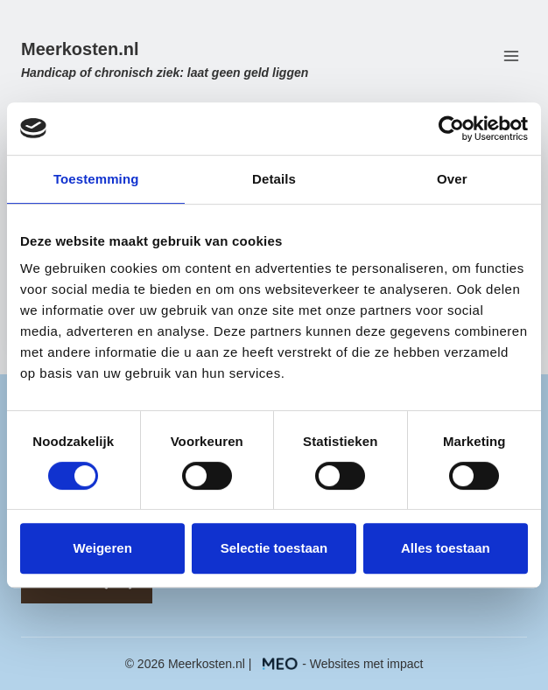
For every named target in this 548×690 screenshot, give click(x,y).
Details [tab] (274, 178)
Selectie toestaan (274, 547)
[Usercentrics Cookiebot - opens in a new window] (451, 128)
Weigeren (103, 547)
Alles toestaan (445, 547)
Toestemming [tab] (96, 178)
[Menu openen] (511, 56)
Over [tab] (452, 178)
